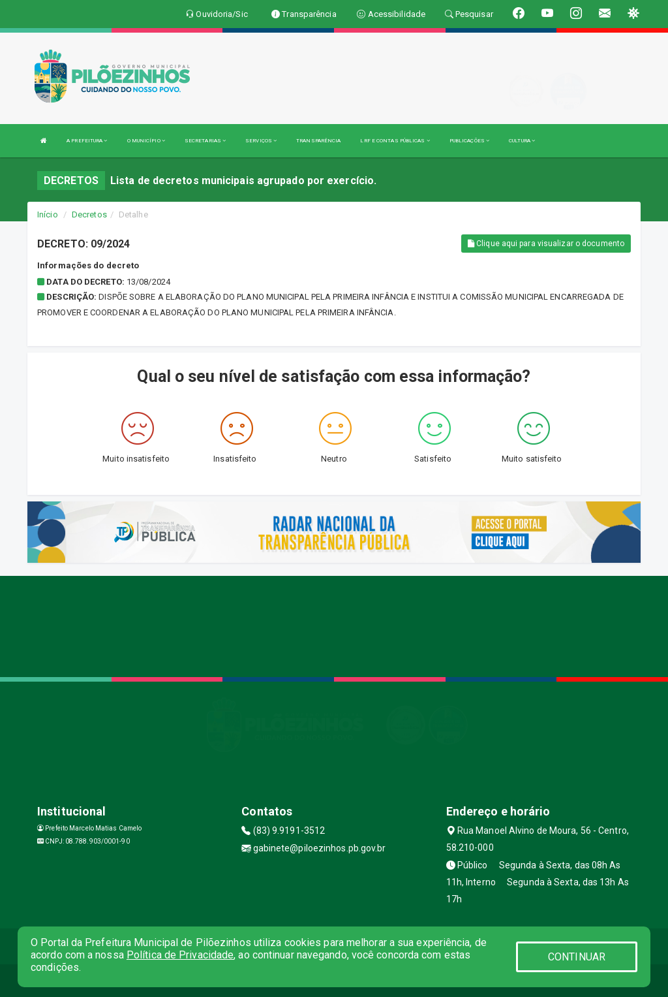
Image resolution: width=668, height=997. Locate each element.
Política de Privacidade (180, 955)
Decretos (89, 214)
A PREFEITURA (87, 141)
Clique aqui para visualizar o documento (546, 243)
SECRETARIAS (205, 141)
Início (47, 214)
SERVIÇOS (261, 141)
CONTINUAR (576, 957)
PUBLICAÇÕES (469, 141)
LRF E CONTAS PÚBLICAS (394, 141)
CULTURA (522, 141)
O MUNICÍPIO (146, 141)
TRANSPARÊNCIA (318, 141)
